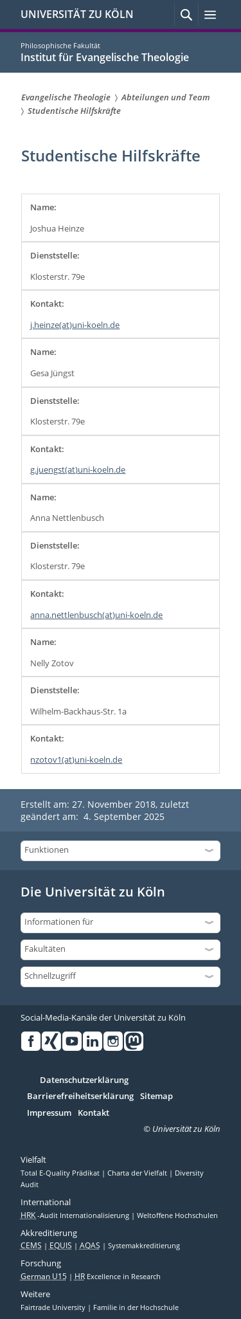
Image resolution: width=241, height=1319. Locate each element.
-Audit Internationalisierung (76, 1215)
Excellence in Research (118, 1276)
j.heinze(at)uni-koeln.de (75, 325)
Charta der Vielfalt (138, 1173)
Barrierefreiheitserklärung (80, 1096)
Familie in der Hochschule (136, 1307)
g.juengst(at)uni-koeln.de (77, 469)
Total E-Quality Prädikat (61, 1173)
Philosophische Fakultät (60, 45)
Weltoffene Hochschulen (177, 1215)
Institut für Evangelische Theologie (105, 57)
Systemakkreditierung (144, 1245)
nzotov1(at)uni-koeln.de (76, 759)
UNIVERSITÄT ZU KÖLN (77, 14)
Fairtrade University (54, 1307)
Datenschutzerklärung (84, 1080)
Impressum (49, 1113)
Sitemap (156, 1096)
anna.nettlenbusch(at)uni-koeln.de (96, 615)
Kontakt (93, 1113)
